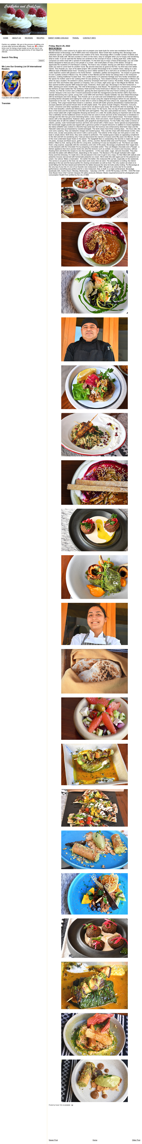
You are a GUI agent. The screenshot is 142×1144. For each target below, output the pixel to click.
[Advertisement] (65, 1123)
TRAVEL (75, 38)
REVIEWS (29, 38)
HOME (5, 38)
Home (95, 1140)
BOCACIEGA (55, 48)
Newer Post (53, 1140)
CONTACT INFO (89, 38)
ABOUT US (16, 38)
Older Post (136, 1140)
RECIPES (40, 38)
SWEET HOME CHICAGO (58, 38)
